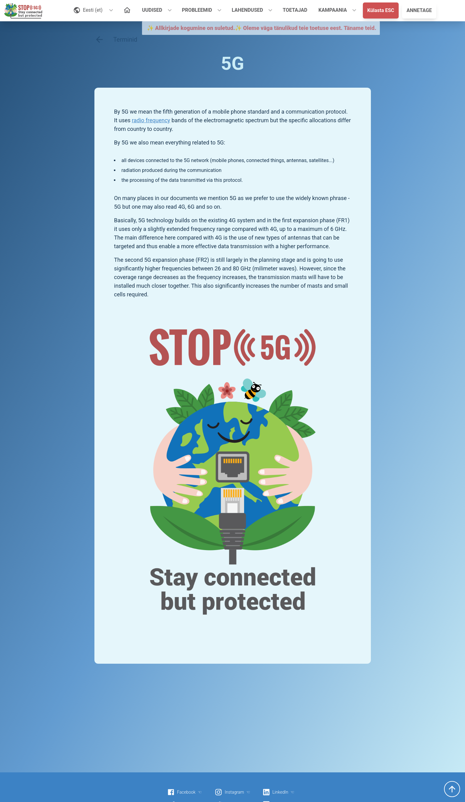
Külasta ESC (380, 10)
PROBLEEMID (197, 10)
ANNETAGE (419, 10)
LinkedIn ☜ (278, 792)
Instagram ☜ (232, 792)
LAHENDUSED (247, 10)
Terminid (115, 39)
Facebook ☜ (184, 792)
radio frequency (151, 120)
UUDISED (152, 10)
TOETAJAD (295, 10)
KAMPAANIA (332, 10)
